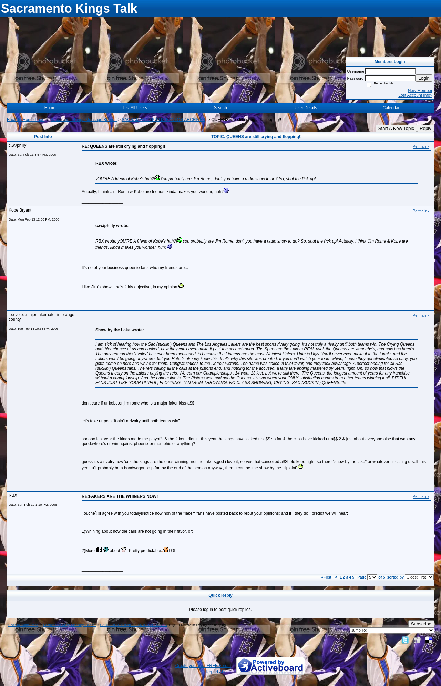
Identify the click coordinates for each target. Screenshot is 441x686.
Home (49, 107)
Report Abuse (218, 671)
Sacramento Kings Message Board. (84, 119)
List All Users (135, 107)
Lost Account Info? (415, 95)
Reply (425, 128)
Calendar (391, 107)
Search (220, 107)
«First (326, 577)
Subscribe (421, 623)
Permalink (421, 146)
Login (424, 78)
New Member (420, 90)
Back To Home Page (25, 119)
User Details (306, 107)
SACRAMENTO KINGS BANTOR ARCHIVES (163, 119)
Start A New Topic (396, 128)
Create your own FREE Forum (203, 665)
